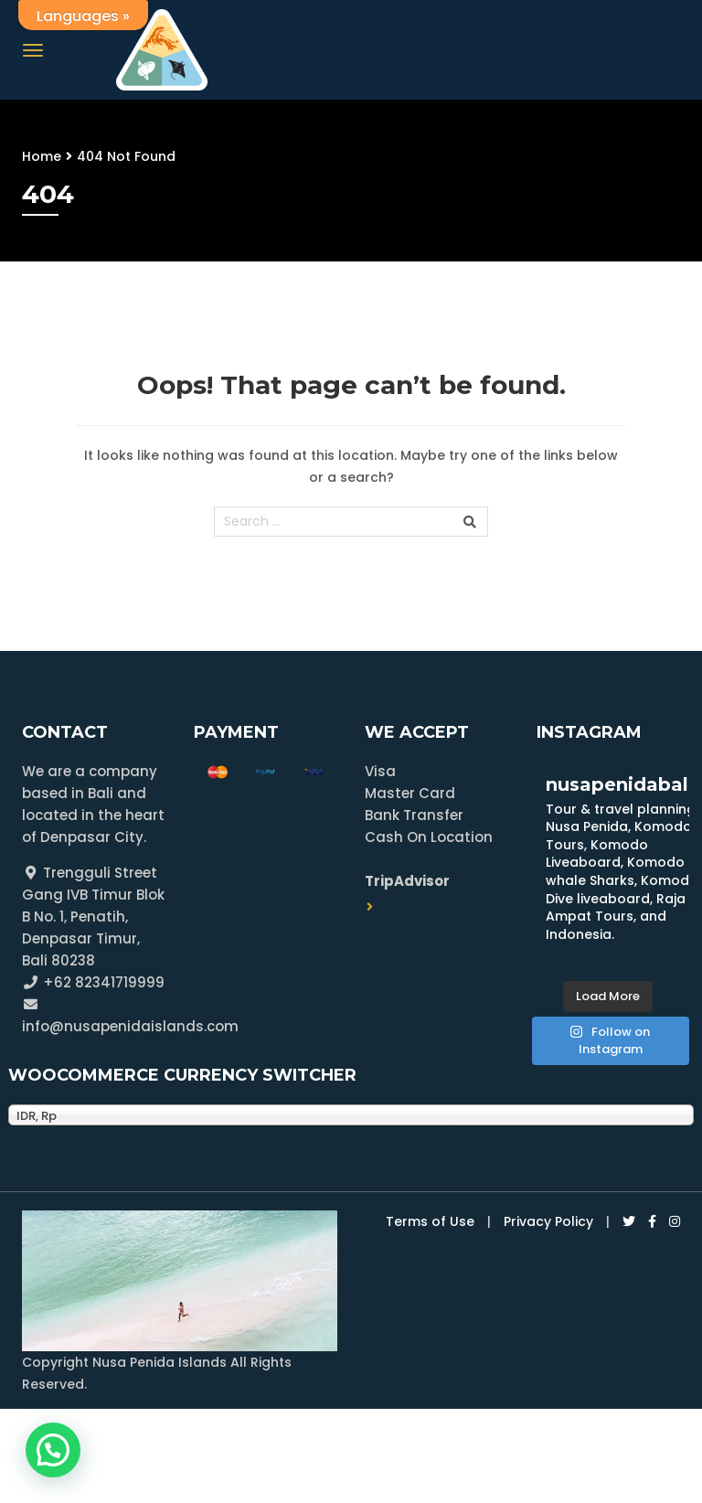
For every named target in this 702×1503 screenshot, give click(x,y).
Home (41, 156)
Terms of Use (430, 1221)
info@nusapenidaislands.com (130, 1026)
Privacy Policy (548, 1221)
